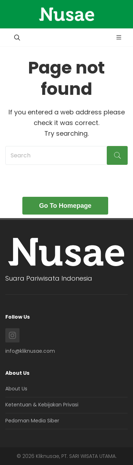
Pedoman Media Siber (32, 420)
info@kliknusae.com (30, 351)
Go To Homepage (65, 205)
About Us (16, 388)
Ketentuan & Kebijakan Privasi (41, 404)
